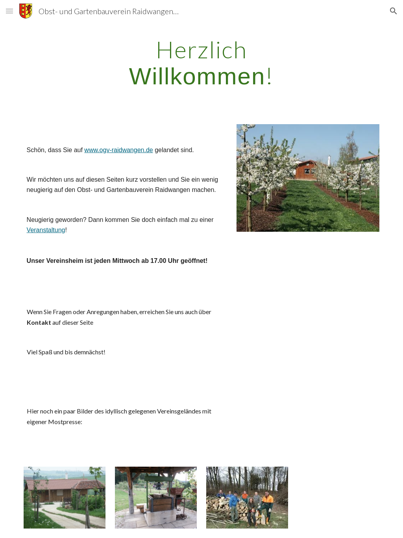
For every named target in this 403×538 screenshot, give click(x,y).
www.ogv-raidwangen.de (118, 150)
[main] (201, 63)
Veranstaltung (46, 230)
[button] (9, 11)
